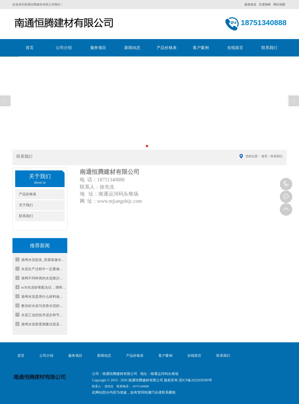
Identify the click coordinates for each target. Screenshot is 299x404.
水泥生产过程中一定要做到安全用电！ (43, 269)
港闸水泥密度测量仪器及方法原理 (43, 324)
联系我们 (269, 48)
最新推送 (250, 4)
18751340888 (286, 184)
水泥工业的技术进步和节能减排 (43, 315)
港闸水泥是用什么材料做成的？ (43, 297)
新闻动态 (132, 48)
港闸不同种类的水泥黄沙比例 (43, 278)
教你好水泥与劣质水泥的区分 (43, 306)
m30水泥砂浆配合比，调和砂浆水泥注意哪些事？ (43, 287)
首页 (30, 48)
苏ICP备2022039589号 (195, 380)
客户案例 (201, 48)
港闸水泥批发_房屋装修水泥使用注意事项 (43, 260)
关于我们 (26, 205)
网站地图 (279, 4)
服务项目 (98, 48)
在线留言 (235, 48)
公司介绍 (64, 48)
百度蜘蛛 (265, 4)
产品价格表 (167, 48)
